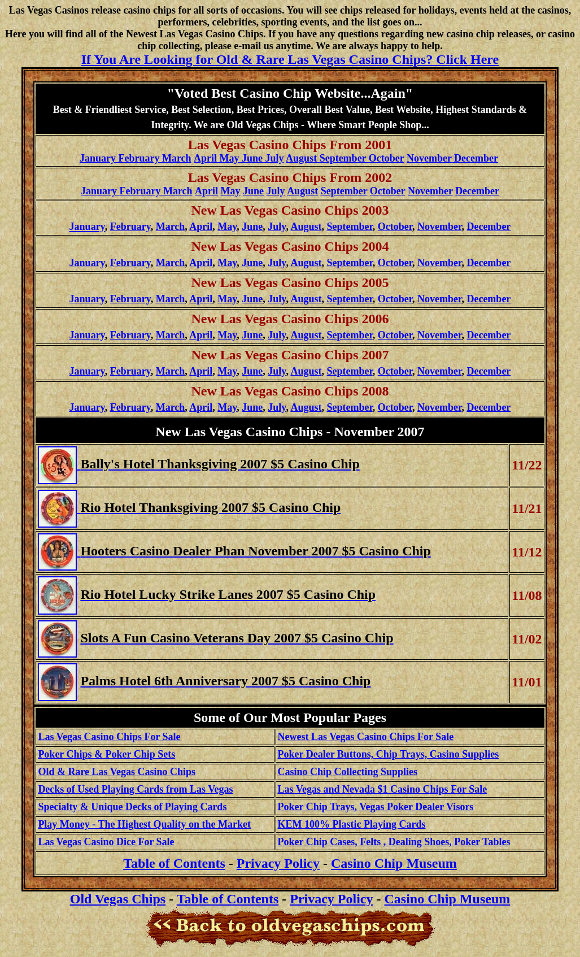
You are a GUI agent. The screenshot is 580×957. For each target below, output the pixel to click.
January (87, 262)
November (430, 191)
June (253, 191)
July (276, 191)
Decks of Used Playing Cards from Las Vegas (135, 789)
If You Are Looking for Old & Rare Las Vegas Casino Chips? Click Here (290, 59)
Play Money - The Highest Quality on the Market (144, 824)
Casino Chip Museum (394, 863)
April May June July (239, 158)
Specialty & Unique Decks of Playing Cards (132, 806)
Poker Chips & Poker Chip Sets (106, 754)
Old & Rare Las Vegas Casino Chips (116, 771)
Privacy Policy (278, 863)
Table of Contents (227, 898)
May (231, 191)
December (477, 191)
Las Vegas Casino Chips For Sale (109, 736)
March (170, 226)
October (387, 191)
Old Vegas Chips (117, 898)
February (130, 226)
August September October (345, 158)
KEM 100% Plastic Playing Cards (352, 824)
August (302, 191)
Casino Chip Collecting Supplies (348, 771)
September (344, 191)
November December (452, 158)
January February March (135, 158)
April (200, 226)
